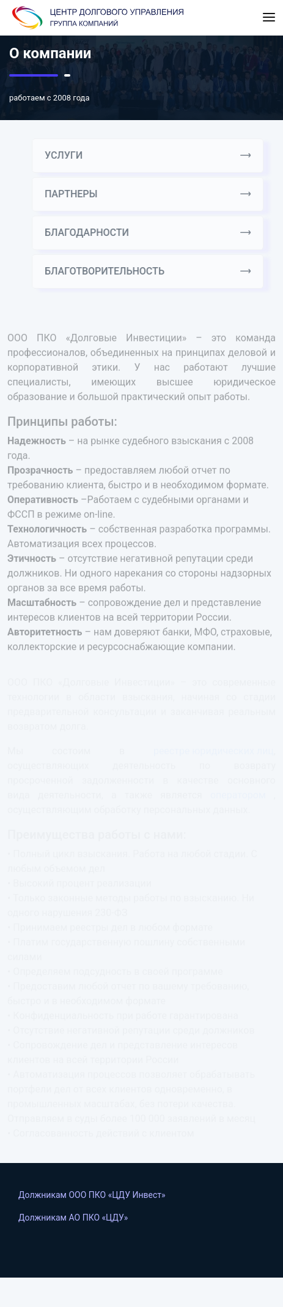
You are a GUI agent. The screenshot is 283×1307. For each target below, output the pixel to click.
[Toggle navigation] (269, 17)
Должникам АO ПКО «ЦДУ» (73, 1217)
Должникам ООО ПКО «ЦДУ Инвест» (92, 1195)
